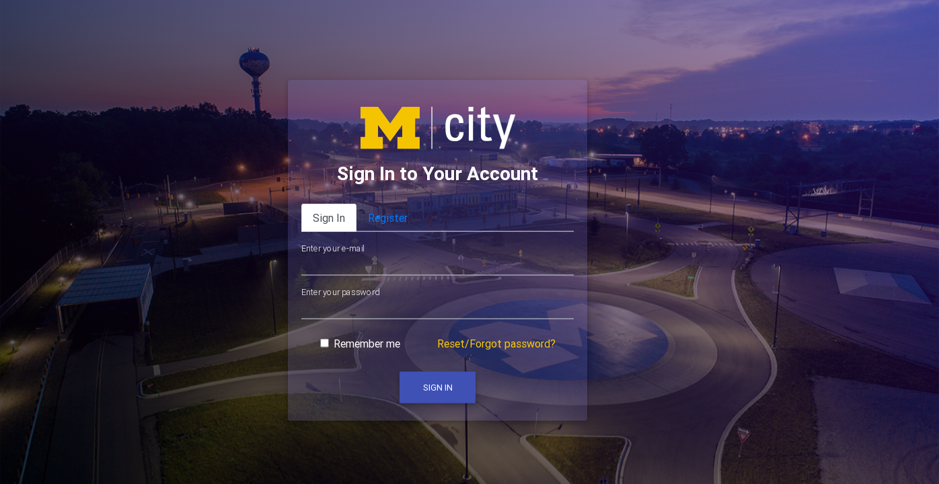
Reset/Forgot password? (496, 343)
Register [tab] (388, 218)
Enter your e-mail (333, 248)
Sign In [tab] (329, 218)
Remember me (367, 343)
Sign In (438, 387)
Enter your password (340, 291)
